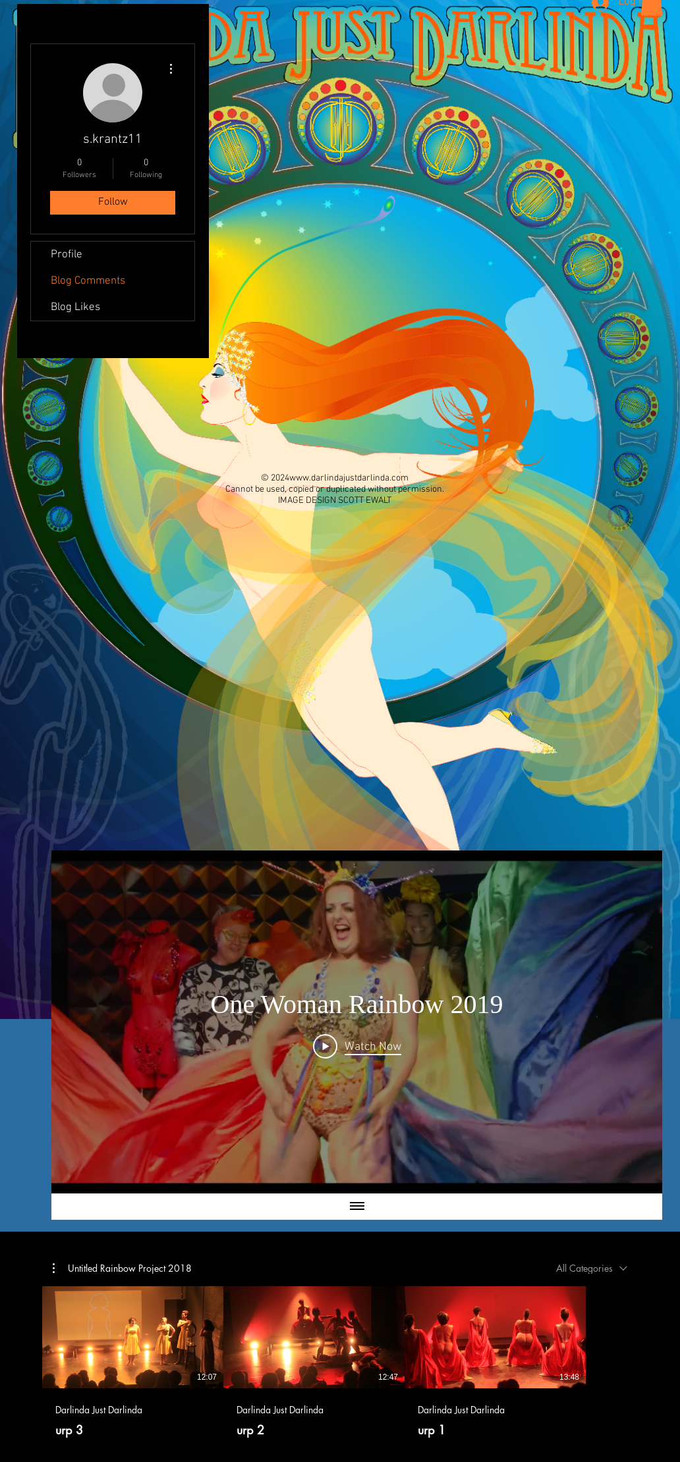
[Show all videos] (357, 1206)
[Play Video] (357, 1046)
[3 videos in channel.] (340, 1362)
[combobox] (591, 1268)
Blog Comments (88, 281)
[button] (122, 1268)
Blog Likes (75, 307)
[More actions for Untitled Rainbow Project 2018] (122, 1268)
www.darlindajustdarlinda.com (349, 478)
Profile (66, 254)
